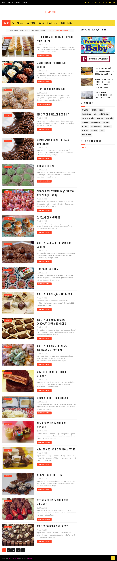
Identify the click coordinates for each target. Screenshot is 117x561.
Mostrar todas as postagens (59, 30)
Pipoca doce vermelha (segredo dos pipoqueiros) (55, 193)
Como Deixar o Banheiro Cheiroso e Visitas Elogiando (103, 95)
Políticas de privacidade (13, 2)
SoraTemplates (13, 558)
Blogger (30, 558)
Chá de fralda (104, 114)
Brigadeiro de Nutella (50, 475)
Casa (95, 114)
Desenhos (85, 122)
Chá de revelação (88, 118)
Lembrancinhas (67, 23)
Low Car (84, 147)
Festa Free (50, 11)
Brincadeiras (86, 114)
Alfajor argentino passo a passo (56, 449)
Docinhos (8, 38)
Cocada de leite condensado (53, 398)
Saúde (102, 131)
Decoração (52, 23)
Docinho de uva (45, 166)
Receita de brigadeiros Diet (53, 114)
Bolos (41, 23)
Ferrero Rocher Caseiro (51, 89)
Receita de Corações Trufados (54, 294)
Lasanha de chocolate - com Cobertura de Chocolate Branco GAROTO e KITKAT (104, 83)
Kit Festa (85, 126)
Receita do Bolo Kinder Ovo (52, 526)
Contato (24, 2)
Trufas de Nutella (47, 269)
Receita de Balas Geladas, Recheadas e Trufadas (52, 347)
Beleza (94, 110)
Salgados (94, 131)
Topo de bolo (18, 23)
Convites (31, 23)
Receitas (85, 131)
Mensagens (107, 126)
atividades (85, 110)
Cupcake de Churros (48, 217)
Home (3, 2)
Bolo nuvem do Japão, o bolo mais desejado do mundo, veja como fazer (104, 71)
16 (18, 550)
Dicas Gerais (95, 122)
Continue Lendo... (44, 56)
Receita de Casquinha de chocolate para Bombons (51, 321)
